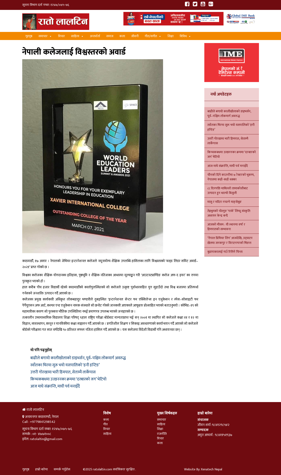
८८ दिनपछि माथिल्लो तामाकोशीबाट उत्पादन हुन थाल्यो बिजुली (227, 191)
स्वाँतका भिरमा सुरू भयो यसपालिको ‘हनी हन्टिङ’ (65, 365)
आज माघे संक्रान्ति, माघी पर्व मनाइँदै (55, 386)
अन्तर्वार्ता (95, 36)
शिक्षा (171, 36)
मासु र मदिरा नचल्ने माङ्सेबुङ (224, 202)
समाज (109, 36)
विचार (61, 36)
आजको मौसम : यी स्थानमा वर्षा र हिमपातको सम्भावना (226, 227)
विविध (185, 36)
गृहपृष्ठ (28, 36)
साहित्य (77, 36)
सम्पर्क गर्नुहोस (62, 469)
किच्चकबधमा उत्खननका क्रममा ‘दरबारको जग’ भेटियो (68, 379)
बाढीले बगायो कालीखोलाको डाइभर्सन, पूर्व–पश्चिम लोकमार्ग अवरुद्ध (78, 358)
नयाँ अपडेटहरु (221, 94)
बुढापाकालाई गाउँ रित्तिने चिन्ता (225, 252)
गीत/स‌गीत (153, 36)
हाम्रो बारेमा (41, 469)
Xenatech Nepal (211, 469)
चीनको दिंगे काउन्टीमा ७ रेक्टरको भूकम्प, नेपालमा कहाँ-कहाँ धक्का (230, 177)
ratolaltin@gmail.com (46, 439)
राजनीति (162, 434)
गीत (105, 424)
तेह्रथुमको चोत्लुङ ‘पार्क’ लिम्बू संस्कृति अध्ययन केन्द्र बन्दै (228, 213)
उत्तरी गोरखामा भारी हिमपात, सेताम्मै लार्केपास (63, 372)
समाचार (45, 36)
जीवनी (135, 36)
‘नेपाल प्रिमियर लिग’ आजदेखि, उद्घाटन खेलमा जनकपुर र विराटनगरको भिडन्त (229, 240)
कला (122, 36)
